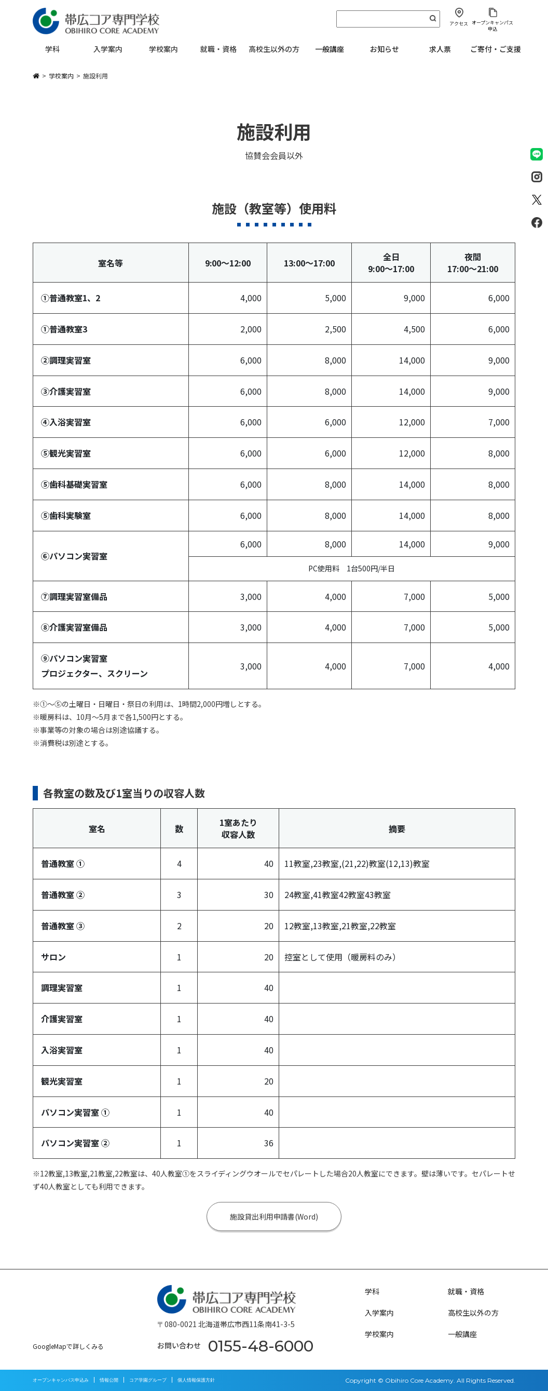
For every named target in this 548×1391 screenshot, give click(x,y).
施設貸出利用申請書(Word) (274, 1216)
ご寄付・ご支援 (495, 49)
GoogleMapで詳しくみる (68, 1346)
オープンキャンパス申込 (492, 25)
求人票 (440, 49)
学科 (372, 1291)
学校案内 (379, 1334)
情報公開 (109, 1380)
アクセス (458, 23)
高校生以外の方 (473, 1312)
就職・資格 (466, 1291)
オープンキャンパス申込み (61, 1380)
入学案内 (379, 1312)
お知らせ (384, 49)
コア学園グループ (148, 1380)
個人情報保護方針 (196, 1380)
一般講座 (329, 49)
